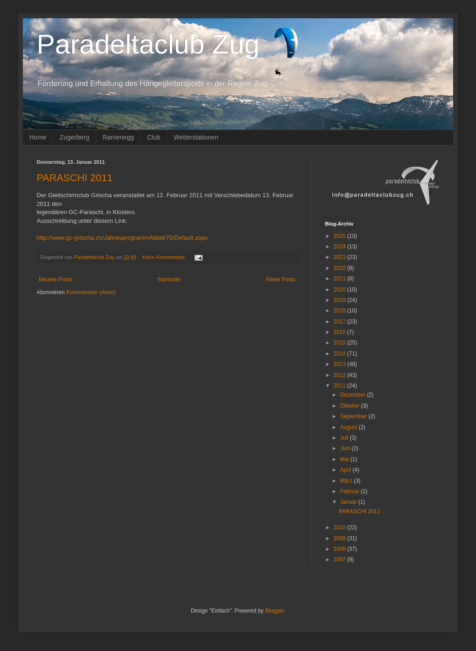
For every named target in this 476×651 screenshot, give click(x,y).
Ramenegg (118, 137)
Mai (345, 459)
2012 (340, 375)
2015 (340, 342)
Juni (346, 448)
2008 (340, 549)
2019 (340, 300)
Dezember (353, 395)
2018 (340, 310)
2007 (340, 559)
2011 (340, 385)
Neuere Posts (55, 279)
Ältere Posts (280, 279)
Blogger (274, 611)
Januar (349, 502)
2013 (340, 364)
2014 (340, 353)
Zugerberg (74, 137)
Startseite (169, 279)
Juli (345, 438)
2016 (340, 332)
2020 (340, 289)
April (346, 470)
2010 (340, 527)
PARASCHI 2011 (75, 177)
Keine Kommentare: (164, 257)
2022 (340, 268)
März (347, 481)
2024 (340, 246)
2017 (340, 321)
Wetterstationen (195, 137)
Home (37, 137)
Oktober (350, 406)
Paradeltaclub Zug (148, 44)
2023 (340, 257)
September (354, 416)
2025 (340, 236)
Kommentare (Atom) (91, 292)
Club (153, 137)
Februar (350, 491)
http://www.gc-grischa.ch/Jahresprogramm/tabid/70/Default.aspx (122, 237)
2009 (340, 538)
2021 (340, 278)
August (349, 427)
